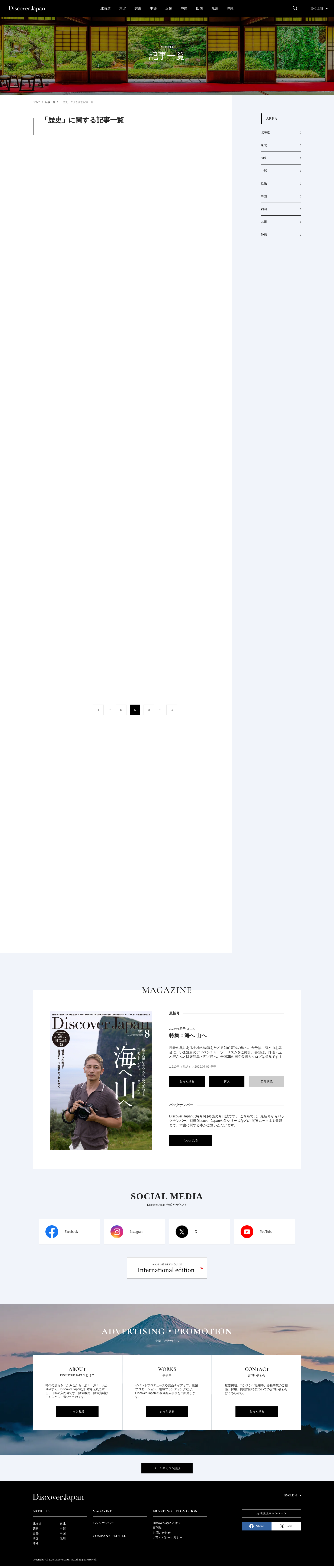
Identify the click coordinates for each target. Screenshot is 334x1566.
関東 (138, 8)
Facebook (71, 1231)
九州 (214, 8)
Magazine (102, 1511)
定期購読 (267, 1081)
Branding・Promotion (175, 1511)
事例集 (157, 1527)
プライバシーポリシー (168, 1537)
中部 (153, 8)
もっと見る (186, 1081)
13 (149, 709)
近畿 (168, 8)
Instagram (136, 1231)
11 (121, 709)
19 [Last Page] (171, 709)
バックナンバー (103, 1523)
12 (135, 709)
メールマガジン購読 (167, 1468)
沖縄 (230, 8)
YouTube (266, 1231)
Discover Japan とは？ (167, 1523)
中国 (184, 8)
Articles (41, 1511)
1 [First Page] (98, 709)
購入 (227, 1081)
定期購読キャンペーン (271, 1513)
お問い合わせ (162, 1532)
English (319, 8)
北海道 (105, 8)
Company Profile (109, 1536)
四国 (199, 8)
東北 (122, 8)
